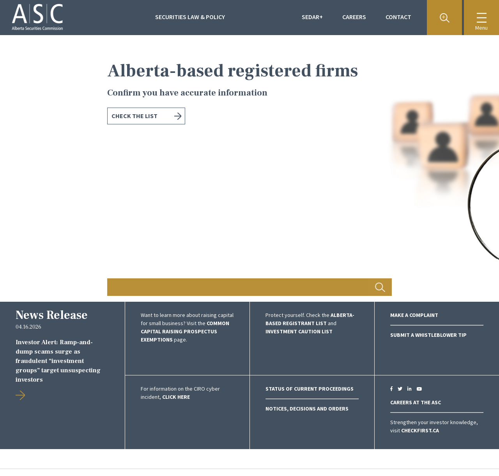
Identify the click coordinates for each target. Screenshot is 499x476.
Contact (398, 17)
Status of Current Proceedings (309, 388)
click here (176, 396)
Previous (43, 168)
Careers (354, 17)
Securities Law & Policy (190, 17)
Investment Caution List (299, 331)
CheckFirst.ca (420, 430)
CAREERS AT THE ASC (415, 402)
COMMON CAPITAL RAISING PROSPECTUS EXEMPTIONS (185, 331)
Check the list (134, 116)
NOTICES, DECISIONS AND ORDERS (307, 408)
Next (456, 168)
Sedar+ (312, 17)
